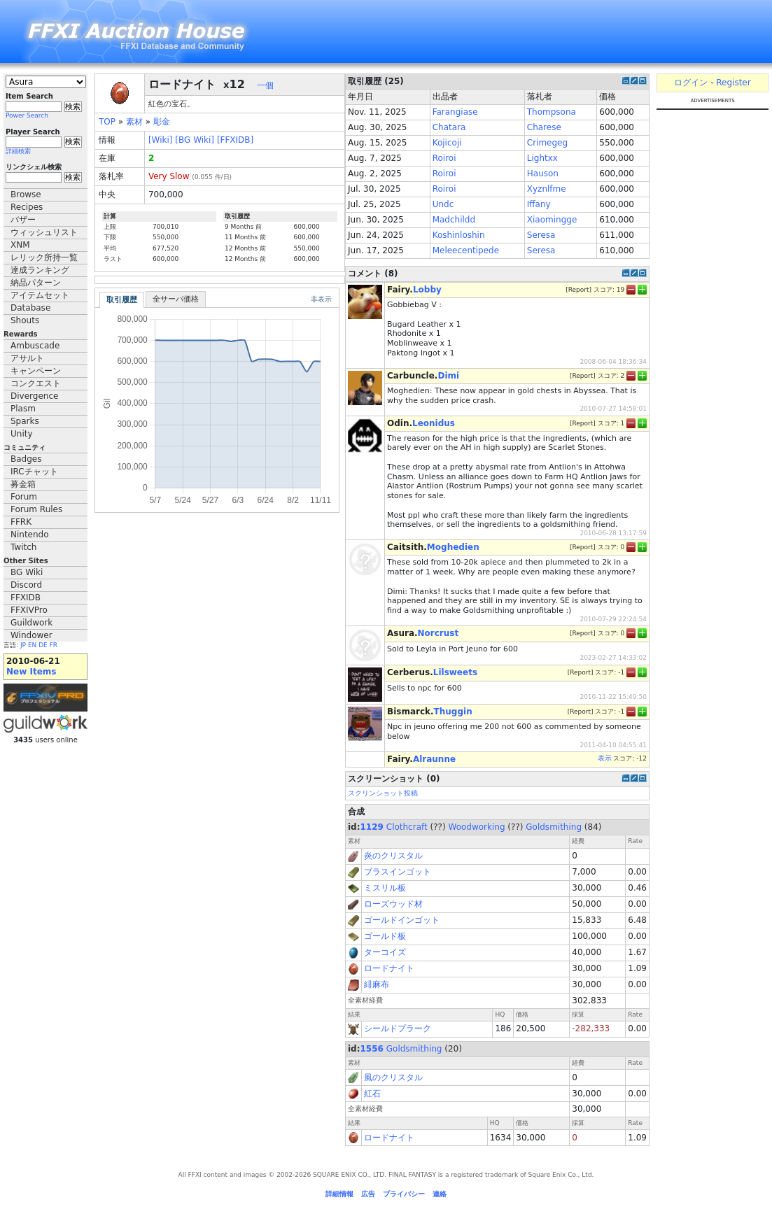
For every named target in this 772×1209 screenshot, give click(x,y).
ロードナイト (389, 968)
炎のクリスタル (393, 856)
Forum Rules (36, 509)
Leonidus (433, 423)
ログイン (691, 82)
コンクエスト (35, 383)
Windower (31, 635)
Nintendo (29, 534)
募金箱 (23, 484)
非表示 (321, 299)
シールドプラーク (397, 1028)
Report (578, 289)
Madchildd (454, 220)
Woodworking (476, 827)
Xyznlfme (546, 189)
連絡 (440, 1194)
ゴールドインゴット (402, 920)
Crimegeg (547, 143)
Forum (23, 497)
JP (23, 645)
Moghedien (453, 547)
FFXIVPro (29, 610)
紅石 (372, 1093)
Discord (26, 585)
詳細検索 (18, 151)
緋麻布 (376, 984)
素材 (134, 122)
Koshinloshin (459, 235)
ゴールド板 (385, 936)
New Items (31, 672)
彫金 (161, 122)
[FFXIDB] (235, 140)
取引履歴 (121, 299)
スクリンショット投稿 (383, 793)
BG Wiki (26, 572)
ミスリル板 (385, 888)
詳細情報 (339, 1194)
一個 (265, 85)
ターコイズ (385, 952)
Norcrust (438, 633)
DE (43, 645)
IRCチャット (34, 471)
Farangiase (455, 112)
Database (30, 308)
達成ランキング (39, 270)
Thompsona (551, 112)
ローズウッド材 (393, 904)
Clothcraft (407, 827)
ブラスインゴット (397, 872)
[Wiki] (160, 140)
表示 (605, 758)
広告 (368, 1194)
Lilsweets (455, 672)
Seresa (541, 235)
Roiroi (444, 158)
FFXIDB (25, 597)
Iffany (539, 204)
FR (53, 645)
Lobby (427, 290)
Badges (25, 459)
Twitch (23, 547)
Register (733, 82)
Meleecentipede (466, 250)
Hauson (543, 173)
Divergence (34, 396)
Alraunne (434, 759)
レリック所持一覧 (44, 257)
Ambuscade (34, 346)
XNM (20, 245)
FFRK (20, 522)
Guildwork (31, 623)
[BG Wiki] (194, 140)
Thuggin (453, 711)
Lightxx (542, 158)
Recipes (26, 207)
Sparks (24, 421)
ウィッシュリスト (44, 232)
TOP (107, 122)
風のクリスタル (393, 1077)
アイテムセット (39, 295)
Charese (544, 127)
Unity (21, 434)
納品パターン (35, 283)
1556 (372, 1049)
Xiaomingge (552, 220)
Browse (25, 194)
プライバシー (404, 1194)
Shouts (24, 320)
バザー (23, 220)
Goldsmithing (554, 827)
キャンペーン (35, 371)
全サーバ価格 (176, 299)
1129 (372, 827)
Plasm (23, 408)
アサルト (27, 358)
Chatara (449, 127)
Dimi (448, 376)
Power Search (27, 115)
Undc (443, 204)
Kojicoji (447, 143)
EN (32, 645)
